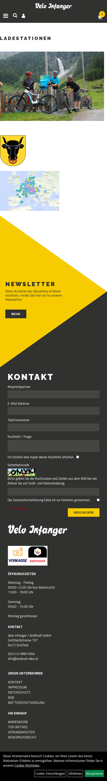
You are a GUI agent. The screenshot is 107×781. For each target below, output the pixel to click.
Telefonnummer (18, 420)
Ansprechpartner (19, 386)
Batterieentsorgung (26, 702)
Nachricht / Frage (20, 436)
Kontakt (15, 682)
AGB (11, 697)
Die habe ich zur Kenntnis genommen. (49, 500)
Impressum (17, 687)
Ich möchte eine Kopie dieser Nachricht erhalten (41, 457)
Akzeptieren (94, 773)
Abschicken (84, 512)
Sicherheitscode (18, 465)
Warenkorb (18, 722)
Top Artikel (18, 727)
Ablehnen (75, 773)
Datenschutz (19, 692)
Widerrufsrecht (22, 737)
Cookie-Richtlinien (27, 765)
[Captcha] (53, 492)
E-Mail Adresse (18, 403)
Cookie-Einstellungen (50, 773)
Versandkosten (21, 732)
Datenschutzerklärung (28, 500)
